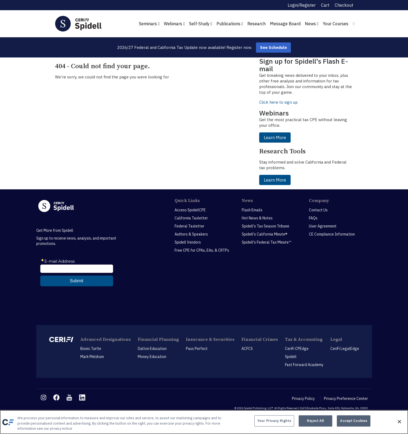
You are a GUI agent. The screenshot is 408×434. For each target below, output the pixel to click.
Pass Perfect (197, 348)
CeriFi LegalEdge (344, 348)
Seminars (149, 23)
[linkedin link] (82, 397)
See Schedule (273, 47)
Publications (229, 23)
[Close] (399, 422)
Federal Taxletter (189, 226)
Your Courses (335, 23)
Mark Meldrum (92, 356)
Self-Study (200, 23)
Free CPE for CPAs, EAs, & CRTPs (202, 250)
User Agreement (323, 226)
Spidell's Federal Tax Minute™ (266, 242)
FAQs (313, 218)
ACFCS (247, 348)
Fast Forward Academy (304, 364)
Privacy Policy (303, 398)
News (312, 23)
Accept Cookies (353, 421)
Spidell (291, 356)
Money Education (152, 356)
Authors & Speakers (191, 234)
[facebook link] (56, 397)
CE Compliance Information (332, 234)
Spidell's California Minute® (264, 234)
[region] (204, 422)
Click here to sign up (278, 102)
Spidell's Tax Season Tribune (265, 226)
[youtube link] (69, 397)
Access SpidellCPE (190, 210)
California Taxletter (191, 218)
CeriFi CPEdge (297, 348)
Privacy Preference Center (346, 398)
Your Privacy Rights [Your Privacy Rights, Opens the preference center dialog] (274, 421)
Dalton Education (152, 348)
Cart (325, 5)
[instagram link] (43, 397)
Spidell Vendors (188, 242)
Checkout (344, 5)
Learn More (275, 137)
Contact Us (318, 210)
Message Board (285, 23)
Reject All (315, 421)
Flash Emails (252, 210)
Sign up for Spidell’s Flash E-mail (303, 65)
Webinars (174, 23)
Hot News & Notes (257, 218)
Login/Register (302, 5)
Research (256, 23)
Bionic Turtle (90, 348)
